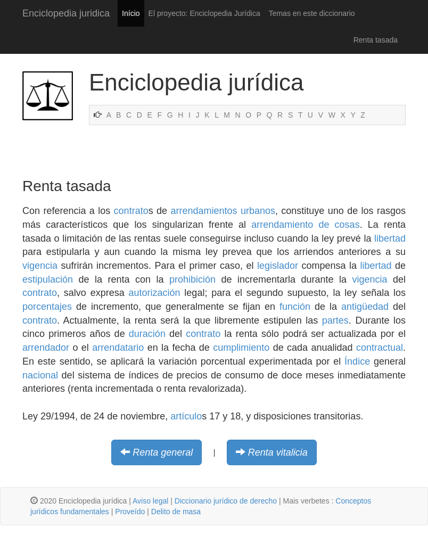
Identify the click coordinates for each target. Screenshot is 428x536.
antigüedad (365, 306)
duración (147, 333)
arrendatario (118, 347)
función (294, 306)
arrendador (45, 347)
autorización (154, 292)
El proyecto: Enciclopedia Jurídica (204, 13)
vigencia (39, 265)
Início (130, 13)
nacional (40, 375)
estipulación (47, 279)
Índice (357, 361)
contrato (131, 210)
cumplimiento (241, 347)
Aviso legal (150, 501)
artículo (186, 416)
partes (335, 320)
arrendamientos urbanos (222, 210)
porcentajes (47, 306)
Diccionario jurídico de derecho (226, 501)
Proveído (130, 511)
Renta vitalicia (278, 452)
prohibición (192, 279)
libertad (390, 238)
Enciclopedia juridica (66, 13)
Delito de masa (176, 511)
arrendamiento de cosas (305, 224)
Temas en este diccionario (312, 13)
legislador (277, 265)
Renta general (163, 452)
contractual (379, 347)
